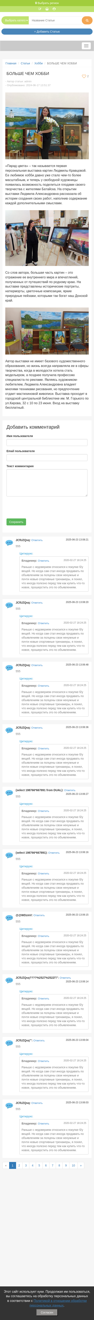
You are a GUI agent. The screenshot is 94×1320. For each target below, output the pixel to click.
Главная (10, 63)
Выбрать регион (47, 3)
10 (73, 1165)
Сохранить (16, 522)
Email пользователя (21, 451)
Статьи (25, 63)
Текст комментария (20, 466)
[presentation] (37, 507)
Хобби (38, 63)
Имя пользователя (20, 436)
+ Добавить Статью (47, 31)
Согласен (47, 1312)
